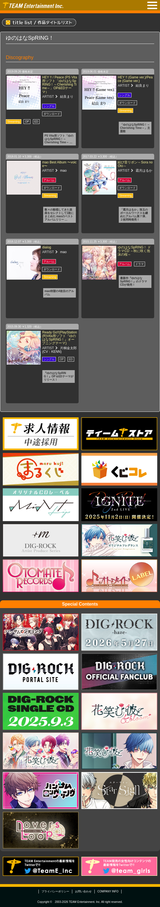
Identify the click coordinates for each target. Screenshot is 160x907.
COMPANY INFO (107, 891)
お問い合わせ (83, 891)
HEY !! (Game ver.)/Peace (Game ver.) (135, 79)
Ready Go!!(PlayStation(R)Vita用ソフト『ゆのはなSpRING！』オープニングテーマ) (59, 337)
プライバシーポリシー (55, 891)
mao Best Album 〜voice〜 (59, 164)
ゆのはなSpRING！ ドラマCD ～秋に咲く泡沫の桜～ (134, 250)
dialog (46, 247)
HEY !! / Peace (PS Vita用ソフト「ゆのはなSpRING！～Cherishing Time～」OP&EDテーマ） (59, 84)
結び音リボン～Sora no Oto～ (135, 164)
